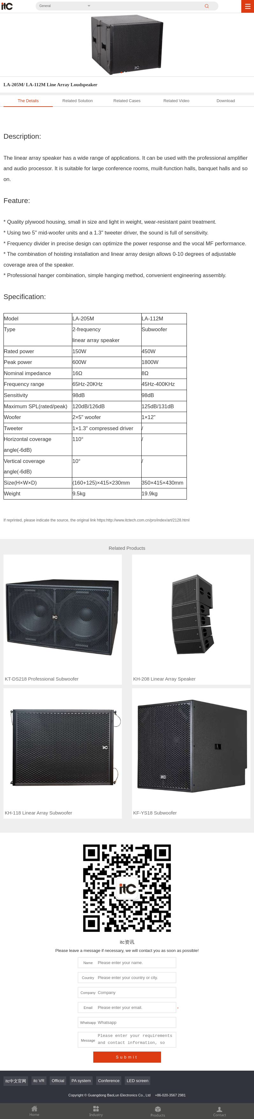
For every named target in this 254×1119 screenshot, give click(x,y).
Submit (127, 1057)
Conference (108, 1080)
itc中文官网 (15, 1081)
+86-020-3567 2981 (170, 1095)
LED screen (137, 1080)
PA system (81, 1080)
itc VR (39, 1080)
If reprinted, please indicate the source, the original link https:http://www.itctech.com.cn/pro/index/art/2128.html (96, 520)
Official (58, 1080)
